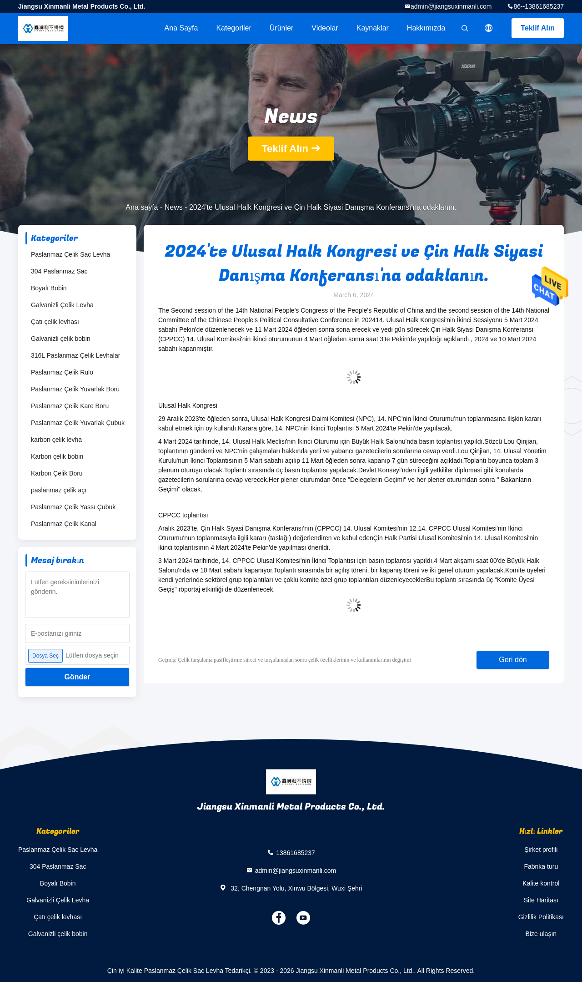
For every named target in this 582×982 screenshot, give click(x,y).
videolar (324, 28)
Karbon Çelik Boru (57, 473)
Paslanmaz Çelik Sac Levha (70, 254)
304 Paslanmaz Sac (59, 271)
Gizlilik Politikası (541, 917)
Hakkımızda (426, 28)
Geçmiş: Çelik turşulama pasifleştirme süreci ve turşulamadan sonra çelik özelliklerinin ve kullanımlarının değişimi (284, 660)
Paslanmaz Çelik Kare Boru (70, 406)
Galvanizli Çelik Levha (62, 305)
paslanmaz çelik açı (58, 490)
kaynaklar (372, 28)
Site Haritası (541, 900)
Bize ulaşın (541, 933)
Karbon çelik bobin (57, 456)
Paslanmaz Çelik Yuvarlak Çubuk (78, 422)
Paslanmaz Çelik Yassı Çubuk (73, 507)
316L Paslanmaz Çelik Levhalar (75, 355)
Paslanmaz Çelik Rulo (62, 372)
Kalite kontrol (540, 883)
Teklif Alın (538, 28)
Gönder (77, 677)
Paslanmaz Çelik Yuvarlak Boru (75, 389)
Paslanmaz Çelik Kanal (63, 523)
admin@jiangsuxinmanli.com (451, 6)
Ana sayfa (181, 28)
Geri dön (513, 659)
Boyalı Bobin (49, 288)
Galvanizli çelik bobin (60, 338)
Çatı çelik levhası (55, 321)
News (174, 207)
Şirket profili (540, 849)
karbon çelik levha (56, 439)
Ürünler (281, 28)
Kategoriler (233, 28)
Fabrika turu (541, 866)
